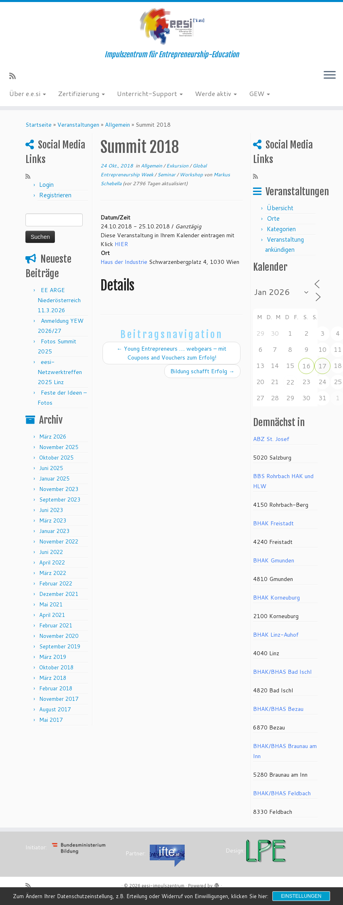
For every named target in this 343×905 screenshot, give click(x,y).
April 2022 (52, 562)
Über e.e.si (27, 93)
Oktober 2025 (56, 457)
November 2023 (58, 489)
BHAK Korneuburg (276, 598)
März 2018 (52, 677)
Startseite (38, 125)
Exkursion (178, 165)
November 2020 (58, 636)
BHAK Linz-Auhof (276, 635)
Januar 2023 (54, 531)
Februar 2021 (55, 625)
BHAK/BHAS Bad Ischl (282, 672)
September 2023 (59, 499)
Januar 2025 (54, 478)
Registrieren (55, 195)
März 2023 (52, 520)
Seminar (167, 174)
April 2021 (52, 615)
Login (46, 184)
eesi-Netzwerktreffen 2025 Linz (60, 372)
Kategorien (281, 229)
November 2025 (58, 447)
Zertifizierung (81, 93)
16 (306, 365)
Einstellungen (301, 896)
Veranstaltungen (78, 125)
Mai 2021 (51, 604)
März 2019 (52, 656)
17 (322, 365)
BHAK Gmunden (273, 560)
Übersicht (280, 208)
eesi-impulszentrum (163, 885)
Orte (273, 218)
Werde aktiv (216, 93)
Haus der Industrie (123, 262)
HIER (121, 244)
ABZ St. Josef (271, 439)
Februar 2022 (55, 583)
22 (290, 382)
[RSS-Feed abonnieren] (15, 76)
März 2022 (52, 573)
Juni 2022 (51, 552)
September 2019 (59, 646)
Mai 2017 (51, 719)
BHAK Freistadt (273, 523)
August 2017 (55, 709)
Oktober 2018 (56, 667)
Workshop (192, 174)
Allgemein (117, 125)
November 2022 (58, 541)
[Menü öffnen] (330, 75)
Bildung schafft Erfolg (202, 371)
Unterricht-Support (150, 93)
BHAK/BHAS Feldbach (282, 793)
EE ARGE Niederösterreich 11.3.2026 (59, 300)
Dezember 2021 (58, 594)
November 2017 (58, 698)
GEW (259, 93)
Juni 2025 (51, 468)
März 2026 (52, 436)
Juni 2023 (51, 510)
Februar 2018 (55, 688)
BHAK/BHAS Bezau (278, 709)
